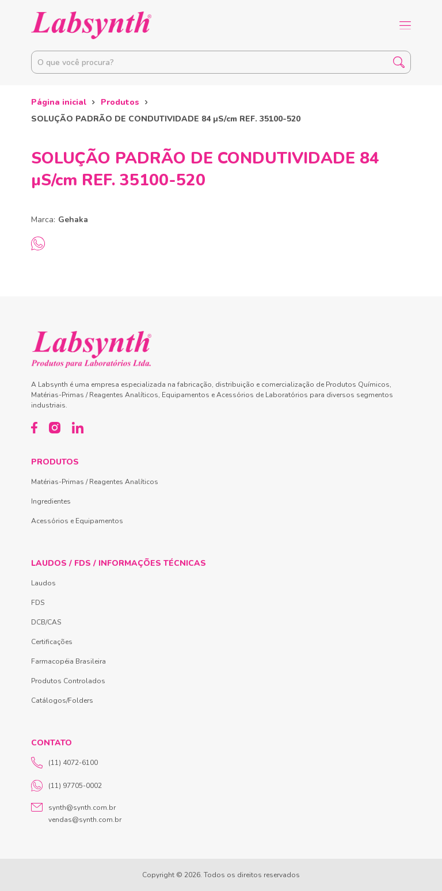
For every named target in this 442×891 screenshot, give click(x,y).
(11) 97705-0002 (66, 785)
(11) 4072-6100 (64, 762)
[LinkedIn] (77, 427)
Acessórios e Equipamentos (77, 521)
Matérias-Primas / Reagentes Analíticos (94, 481)
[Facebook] (34, 427)
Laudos (43, 583)
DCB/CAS (46, 622)
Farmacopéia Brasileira (68, 661)
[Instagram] (54, 427)
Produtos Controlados (68, 681)
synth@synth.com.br (82, 807)
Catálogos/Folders (62, 700)
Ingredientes (51, 501)
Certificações (52, 641)
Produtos (120, 102)
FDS (37, 602)
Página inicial (58, 102)
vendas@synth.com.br (84, 819)
